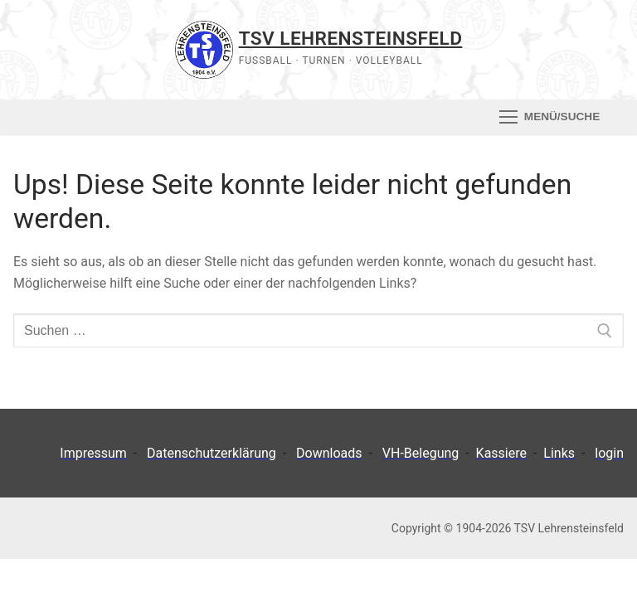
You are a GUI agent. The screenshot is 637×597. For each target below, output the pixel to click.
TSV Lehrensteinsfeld (350, 38)
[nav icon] (549, 117)
